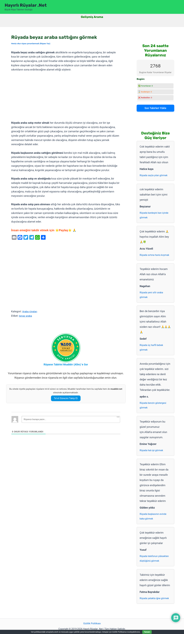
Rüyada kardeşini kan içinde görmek (154, 215)
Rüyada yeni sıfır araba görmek (151, 295)
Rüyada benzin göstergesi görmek (153, 405)
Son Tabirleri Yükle (155, 108)
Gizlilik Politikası (92, 623)
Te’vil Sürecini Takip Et (66, 398)
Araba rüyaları (30, 311)
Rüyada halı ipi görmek (151, 450)
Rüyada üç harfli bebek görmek (151, 347)
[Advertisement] (65, 96)
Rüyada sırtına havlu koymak (154, 255)
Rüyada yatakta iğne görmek (154, 598)
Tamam (147, 632)
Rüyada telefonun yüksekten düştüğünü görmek (154, 558)
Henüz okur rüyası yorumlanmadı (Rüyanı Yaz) (30, 43)
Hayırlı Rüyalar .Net (26, 5)
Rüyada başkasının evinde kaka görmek (153, 516)
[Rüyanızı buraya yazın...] (70, 419)
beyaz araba (26, 315)
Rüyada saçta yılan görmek (154, 175)
